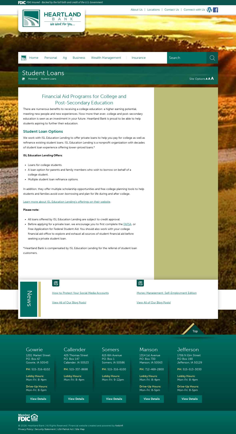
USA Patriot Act (65, 429)
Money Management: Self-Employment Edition (167, 293)
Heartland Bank (36, 425)
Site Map (80, 429)
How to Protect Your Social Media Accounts (80, 293)
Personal (50, 58)
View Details (38, 399)
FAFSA (127, 224)
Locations (153, 9)
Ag (65, 58)
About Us (136, 9)
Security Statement (45, 429)
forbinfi (119, 425)
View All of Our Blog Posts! (69, 302)
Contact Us (171, 9)
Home (33, 58)
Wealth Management (106, 58)
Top (193, 331)
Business (79, 58)
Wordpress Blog (209, 9)
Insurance (139, 58)
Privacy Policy (25, 429)
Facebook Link (215, 9)
